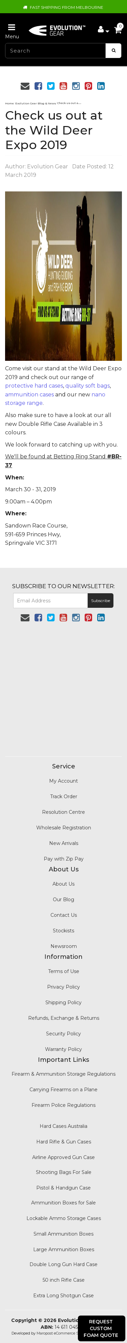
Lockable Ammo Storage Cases (63, 1218)
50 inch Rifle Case (64, 1280)
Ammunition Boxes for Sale (63, 1203)
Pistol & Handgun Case (63, 1188)
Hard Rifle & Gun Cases (63, 1142)
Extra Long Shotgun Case (63, 1296)
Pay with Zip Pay (64, 859)
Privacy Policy (63, 987)
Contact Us (63, 915)
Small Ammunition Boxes (63, 1234)
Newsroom (63, 946)
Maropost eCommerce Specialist (65, 1333)
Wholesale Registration (63, 828)
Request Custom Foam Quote (101, 1328)
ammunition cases (29, 394)
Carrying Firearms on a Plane (63, 1090)
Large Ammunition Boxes (63, 1249)
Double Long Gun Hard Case (63, 1264)
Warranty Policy (63, 1049)
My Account (63, 781)
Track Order (63, 796)
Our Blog (63, 899)
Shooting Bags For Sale (63, 1172)
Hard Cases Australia (63, 1126)
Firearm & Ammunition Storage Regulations (63, 1074)
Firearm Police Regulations (63, 1105)
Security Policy (63, 1034)
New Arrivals (63, 843)
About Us (63, 884)
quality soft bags (87, 386)
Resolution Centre (63, 812)
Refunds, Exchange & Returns (63, 1018)
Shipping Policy (63, 1002)
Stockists (63, 931)
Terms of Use (63, 971)
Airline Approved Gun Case (63, 1157)
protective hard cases (34, 386)
